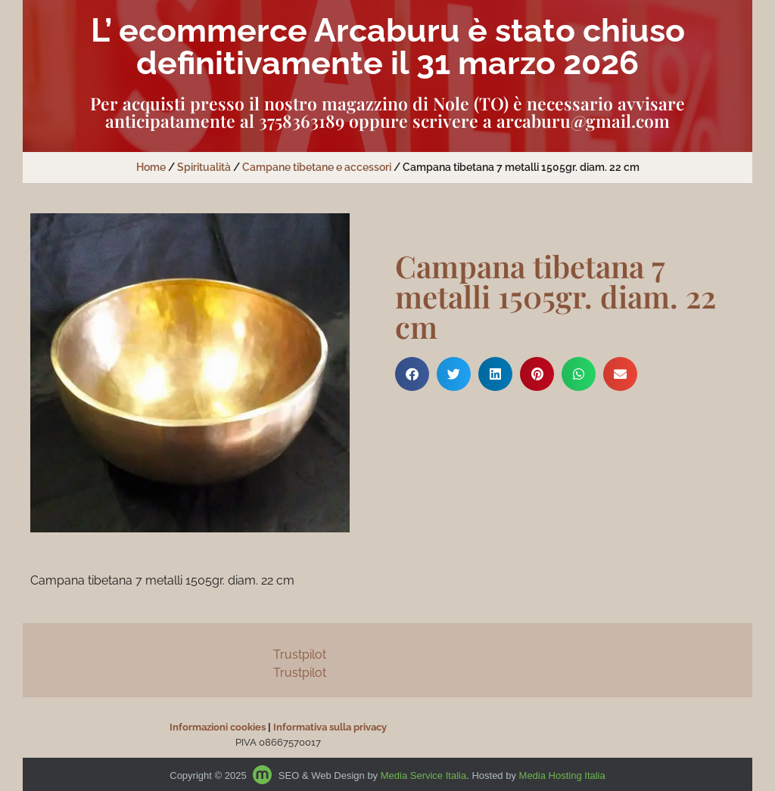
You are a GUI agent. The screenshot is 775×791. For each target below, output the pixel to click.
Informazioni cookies (218, 727)
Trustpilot (299, 654)
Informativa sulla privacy (330, 727)
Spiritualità (204, 167)
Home (151, 167)
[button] (412, 374)
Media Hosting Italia (562, 775)
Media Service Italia (423, 775)
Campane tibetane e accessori (316, 167)
